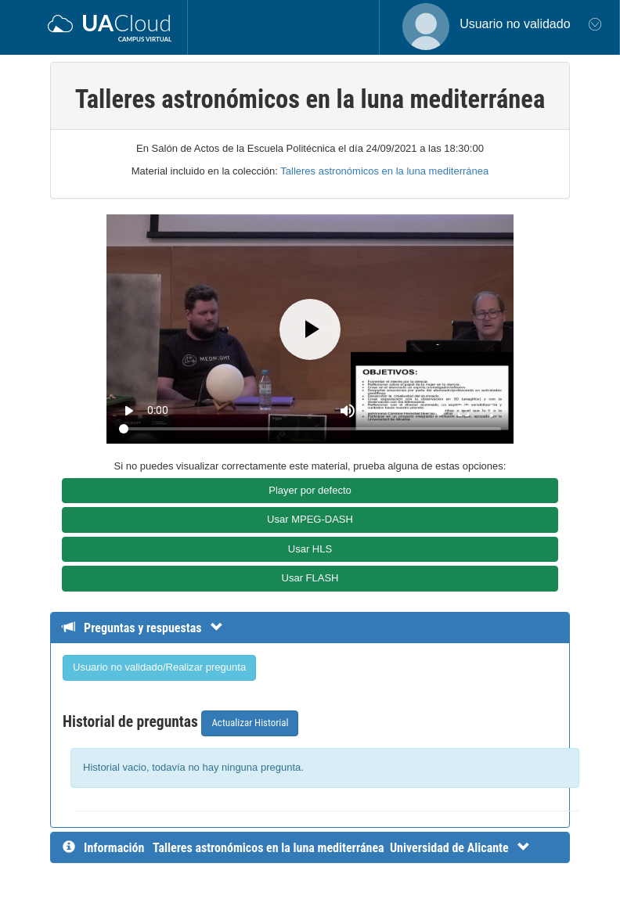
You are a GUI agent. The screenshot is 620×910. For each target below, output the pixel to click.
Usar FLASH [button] (310, 578)
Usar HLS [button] (310, 549)
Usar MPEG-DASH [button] (310, 519)
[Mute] (347, 410)
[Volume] (405, 410)
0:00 (157, 410)
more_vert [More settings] (491, 410)
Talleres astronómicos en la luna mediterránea (384, 171)
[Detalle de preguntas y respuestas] (150, 627)
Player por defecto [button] (310, 490)
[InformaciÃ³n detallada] (341, 847)
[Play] (310, 329)
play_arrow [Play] (128, 410)
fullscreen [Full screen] (463, 410)
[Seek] (309, 428)
